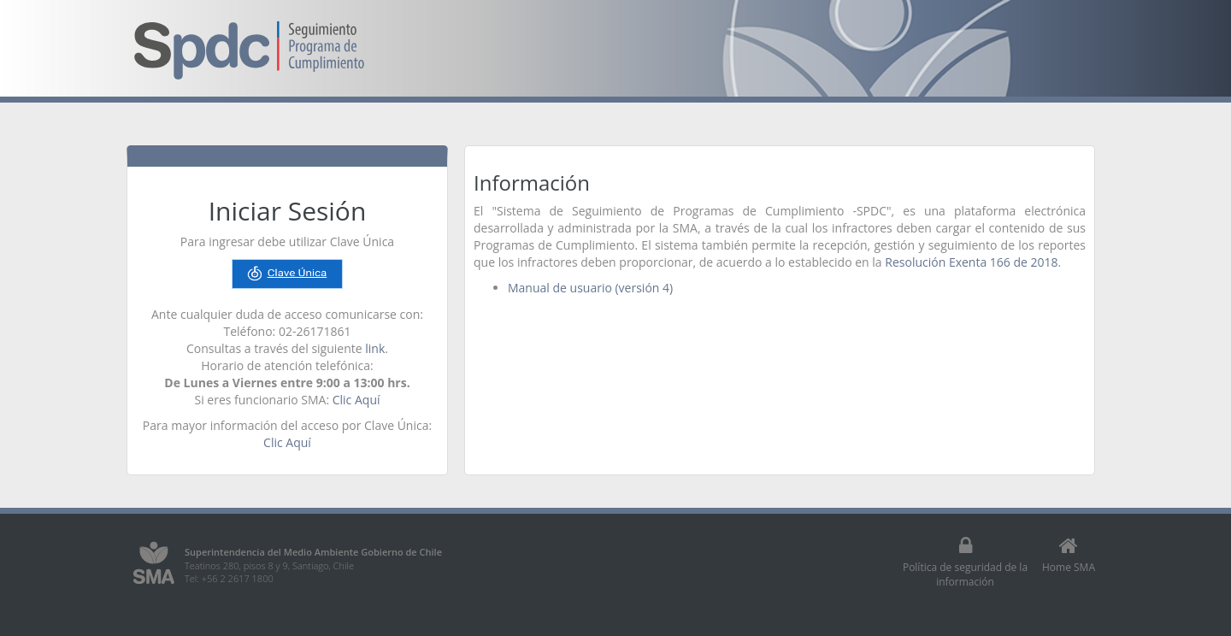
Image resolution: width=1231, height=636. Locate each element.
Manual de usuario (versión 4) (590, 288)
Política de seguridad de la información (965, 562)
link (375, 348)
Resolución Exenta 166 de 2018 (971, 262)
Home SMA (1068, 554)
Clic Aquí (356, 400)
